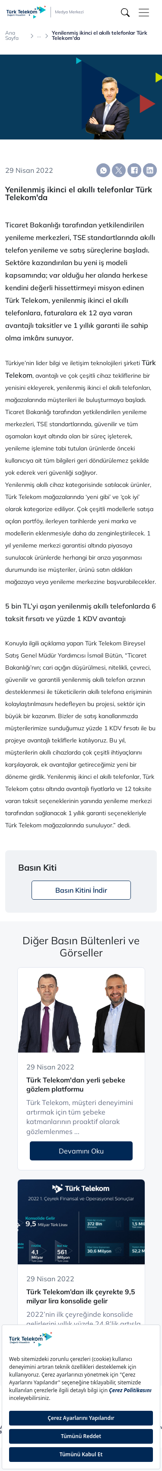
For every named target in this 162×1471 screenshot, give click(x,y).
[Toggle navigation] (144, 12)
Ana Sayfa (12, 35)
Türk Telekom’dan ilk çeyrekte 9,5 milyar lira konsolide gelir (80, 1296)
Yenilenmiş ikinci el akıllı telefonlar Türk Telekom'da (99, 35)
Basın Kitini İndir (81, 890)
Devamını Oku (81, 1151)
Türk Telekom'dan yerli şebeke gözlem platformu (75, 1084)
